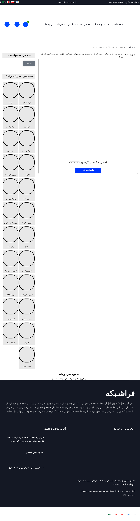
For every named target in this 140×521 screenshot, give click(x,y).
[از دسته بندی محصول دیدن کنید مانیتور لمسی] (27, 165)
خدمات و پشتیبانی (101, 24)
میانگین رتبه (78, 54)
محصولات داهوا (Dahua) (35, 453)
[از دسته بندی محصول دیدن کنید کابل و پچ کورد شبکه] (10, 165)
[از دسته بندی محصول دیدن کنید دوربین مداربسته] (27, 213)
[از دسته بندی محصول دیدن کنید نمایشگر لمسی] (10, 117)
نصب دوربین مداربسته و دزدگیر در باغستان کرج (26, 468)
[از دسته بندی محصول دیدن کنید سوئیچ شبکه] (27, 189)
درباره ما (49, 24)
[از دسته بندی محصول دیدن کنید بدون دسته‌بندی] (27, 310)
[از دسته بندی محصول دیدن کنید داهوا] (27, 237)
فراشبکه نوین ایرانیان (106, 509)
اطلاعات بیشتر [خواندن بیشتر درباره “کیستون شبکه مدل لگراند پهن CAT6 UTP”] (88, 170)
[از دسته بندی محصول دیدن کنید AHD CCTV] (27, 358)
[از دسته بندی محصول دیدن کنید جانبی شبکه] (10, 237)
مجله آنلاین (73, 24)
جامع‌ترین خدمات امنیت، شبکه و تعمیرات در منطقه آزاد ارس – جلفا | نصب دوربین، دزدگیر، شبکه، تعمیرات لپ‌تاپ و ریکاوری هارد (25, 441)
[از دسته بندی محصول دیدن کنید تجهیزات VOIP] (10, 285)
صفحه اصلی (117, 24)
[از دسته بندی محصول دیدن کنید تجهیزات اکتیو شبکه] (27, 285)
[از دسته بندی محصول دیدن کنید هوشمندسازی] (27, 93)
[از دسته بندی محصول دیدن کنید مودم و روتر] (10, 141)
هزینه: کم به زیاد (56, 54)
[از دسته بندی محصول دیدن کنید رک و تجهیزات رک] (10, 189)
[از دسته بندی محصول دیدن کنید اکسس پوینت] (10, 310)
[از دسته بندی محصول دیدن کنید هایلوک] (10, 93)
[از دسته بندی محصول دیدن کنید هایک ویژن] (27, 117)
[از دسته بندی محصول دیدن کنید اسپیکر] (27, 334)
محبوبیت (88, 54)
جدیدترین (69, 54)
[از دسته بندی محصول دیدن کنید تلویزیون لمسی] (27, 261)
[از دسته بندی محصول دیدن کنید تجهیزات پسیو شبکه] (10, 261)
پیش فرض (97, 54)
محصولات (85, 24)
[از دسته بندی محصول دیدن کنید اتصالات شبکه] (10, 334)
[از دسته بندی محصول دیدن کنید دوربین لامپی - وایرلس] (10, 213)
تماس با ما (60, 24)
